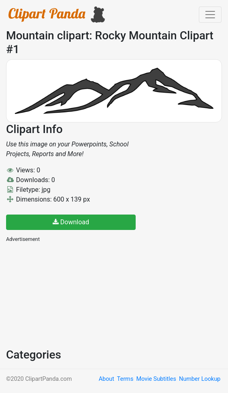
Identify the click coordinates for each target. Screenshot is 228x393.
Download (71, 222)
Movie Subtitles (156, 379)
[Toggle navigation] (210, 14)
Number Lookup (199, 379)
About (106, 379)
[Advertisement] (67, 294)
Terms (125, 379)
